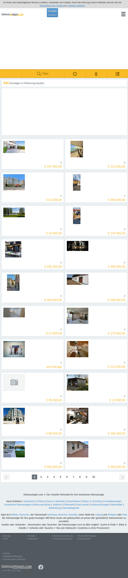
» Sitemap (6, 536)
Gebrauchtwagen (100, 504)
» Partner (6, 553)
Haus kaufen (83, 504)
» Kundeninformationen (62, 539)
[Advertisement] (64, 44)
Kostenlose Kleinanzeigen (17, 504)
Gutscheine (29, 501)
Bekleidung (54, 508)
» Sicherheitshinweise (86, 536)
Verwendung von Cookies (52, 5)
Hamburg (52, 514)
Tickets (40, 501)
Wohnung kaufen (42, 504)
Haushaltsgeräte (70, 508)
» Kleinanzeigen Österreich (14, 559)
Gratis (52, 12)
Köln (124, 514)
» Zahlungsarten (84, 539)
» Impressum (32, 539)
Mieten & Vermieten (92, 501)
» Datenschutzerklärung (62, 536)
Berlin (15, 514)
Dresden (73, 514)
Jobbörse (57, 504)
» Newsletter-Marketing (12, 556)
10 (93, 477)
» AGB (5, 539)
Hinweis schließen (76, 5)
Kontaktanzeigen (113, 501)
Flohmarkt (69, 504)
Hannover (24, 514)
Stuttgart (112, 514)
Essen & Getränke (55, 501)
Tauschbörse (73, 501)
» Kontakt (31, 536)
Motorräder (116, 504)
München (63, 514)
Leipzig (98, 514)
